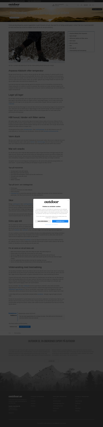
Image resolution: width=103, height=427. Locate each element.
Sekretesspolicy (48, 224)
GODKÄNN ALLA (60, 221)
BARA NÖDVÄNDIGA (43, 221)
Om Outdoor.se (55, 224)
